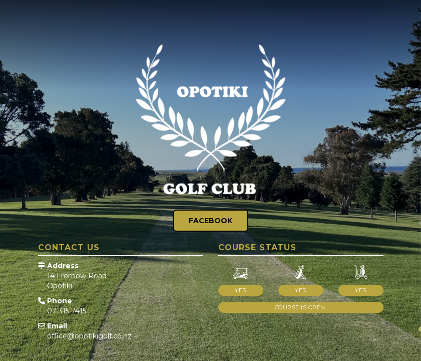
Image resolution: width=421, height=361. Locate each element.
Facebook (210, 220)
